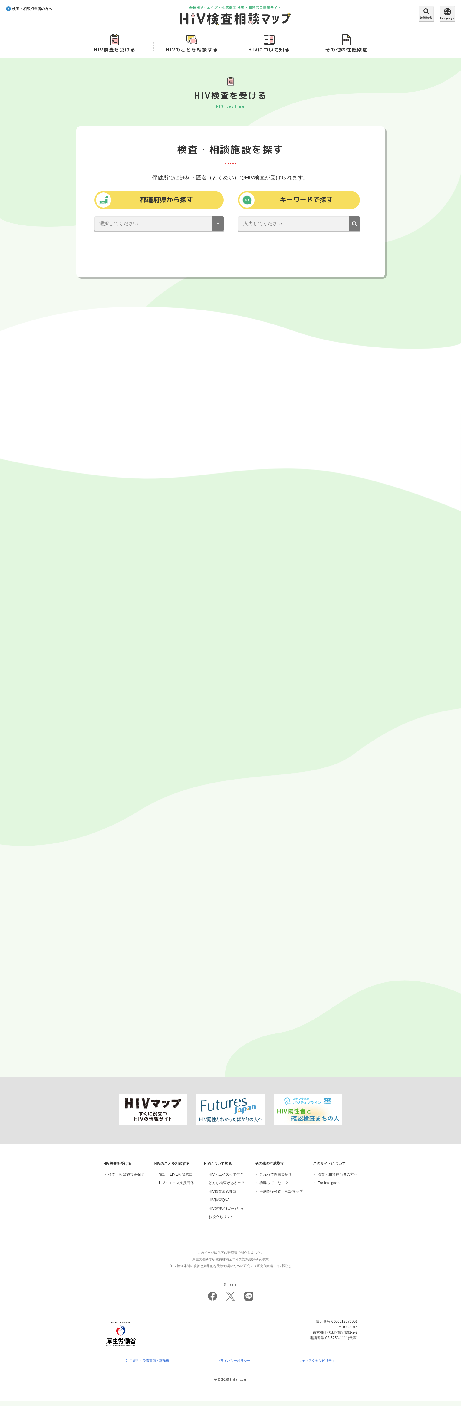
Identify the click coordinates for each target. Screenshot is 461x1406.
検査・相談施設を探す (126, 1180)
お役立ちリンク (221, 1222)
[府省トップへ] (121, 1353)
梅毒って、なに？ (273, 1188)
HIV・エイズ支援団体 (176, 1188)
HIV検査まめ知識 (222, 1196)
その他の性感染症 (346, 51)
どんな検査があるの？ (227, 1188)
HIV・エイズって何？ (226, 1180)
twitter (230, 1301)
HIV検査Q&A (219, 1205)
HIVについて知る (269, 51)
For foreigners (329, 1188)
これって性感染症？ (275, 1180)
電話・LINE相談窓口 (176, 1180)
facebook (212, 1301)
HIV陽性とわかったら (226, 1213)
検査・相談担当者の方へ (337, 1180)
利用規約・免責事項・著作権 (147, 1366)
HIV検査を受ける (114, 51)
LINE (248, 1301)
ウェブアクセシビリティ (317, 1366)
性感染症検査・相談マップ (281, 1196)
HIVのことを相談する (192, 51)
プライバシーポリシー (234, 1366)
